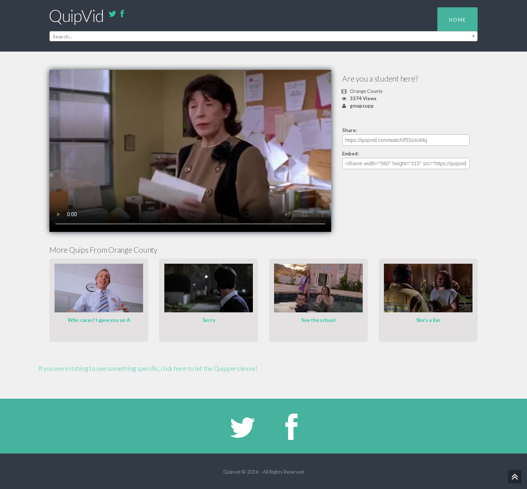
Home (457, 20)
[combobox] (263, 36)
